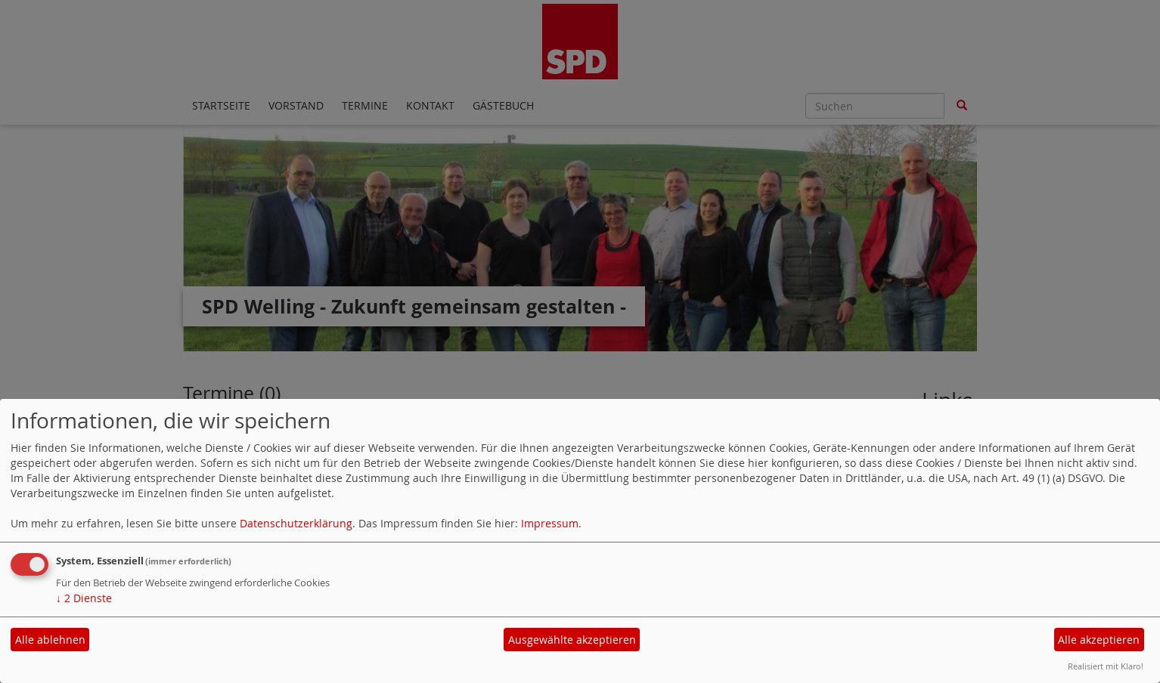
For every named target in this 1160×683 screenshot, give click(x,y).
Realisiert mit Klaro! (1105, 666)
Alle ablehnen (50, 639)
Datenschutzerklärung (296, 523)
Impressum (549, 523)
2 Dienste (84, 598)
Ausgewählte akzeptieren (572, 639)
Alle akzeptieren (1099, 639)
